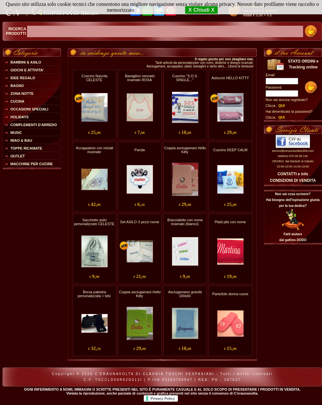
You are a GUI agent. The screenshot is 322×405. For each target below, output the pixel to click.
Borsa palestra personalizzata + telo (94, 294)
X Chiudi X (201, 10)
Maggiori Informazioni (157, 10)
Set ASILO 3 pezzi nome (139, 222)
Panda (140, 150)
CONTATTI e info (292, 174)
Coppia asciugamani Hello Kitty (185, 150)
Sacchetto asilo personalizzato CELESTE (94, 222)
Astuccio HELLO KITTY (230, 78)
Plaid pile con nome (230, 222)
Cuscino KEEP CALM (230, 150)
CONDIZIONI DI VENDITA (293, 180)
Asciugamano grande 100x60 (185, 294)
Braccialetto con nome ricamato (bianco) (185, 222)
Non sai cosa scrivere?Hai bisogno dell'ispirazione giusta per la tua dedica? (292, 200)
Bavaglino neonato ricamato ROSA (139, 78)
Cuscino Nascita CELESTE (94, 78)
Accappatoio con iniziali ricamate (94, 150)
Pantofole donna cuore (230, 294)
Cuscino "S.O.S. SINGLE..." (185, 78)
